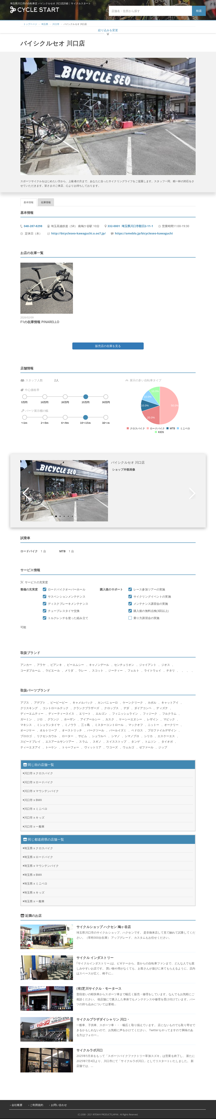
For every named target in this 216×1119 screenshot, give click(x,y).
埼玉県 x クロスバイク (38, 848)
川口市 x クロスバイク (38, 773)
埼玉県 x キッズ (34, 892)
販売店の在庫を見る (108, 346)
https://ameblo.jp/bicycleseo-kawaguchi (144, 233)
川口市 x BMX (33, 800)
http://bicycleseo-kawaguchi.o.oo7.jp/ (78, 233)
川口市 (55, 24)
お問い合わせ (59, 1105)
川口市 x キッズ (34, 817)
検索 (199, 11)
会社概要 (17, 1105)
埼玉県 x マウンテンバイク (41, 866)
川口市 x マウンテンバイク (41, 791)
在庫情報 (46, 202)
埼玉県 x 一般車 (34, 901)
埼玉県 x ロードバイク (38, 857)
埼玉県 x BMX (33, 875)
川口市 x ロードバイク (38, 782)
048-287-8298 (33, 226)
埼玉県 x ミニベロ (35, 883)
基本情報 (29, 202)
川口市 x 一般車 (34, 826)
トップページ (30, 24)
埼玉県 (44, 24)
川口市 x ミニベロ (35, 809)
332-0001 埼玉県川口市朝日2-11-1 (130, 226)
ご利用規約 (36, 1105)
